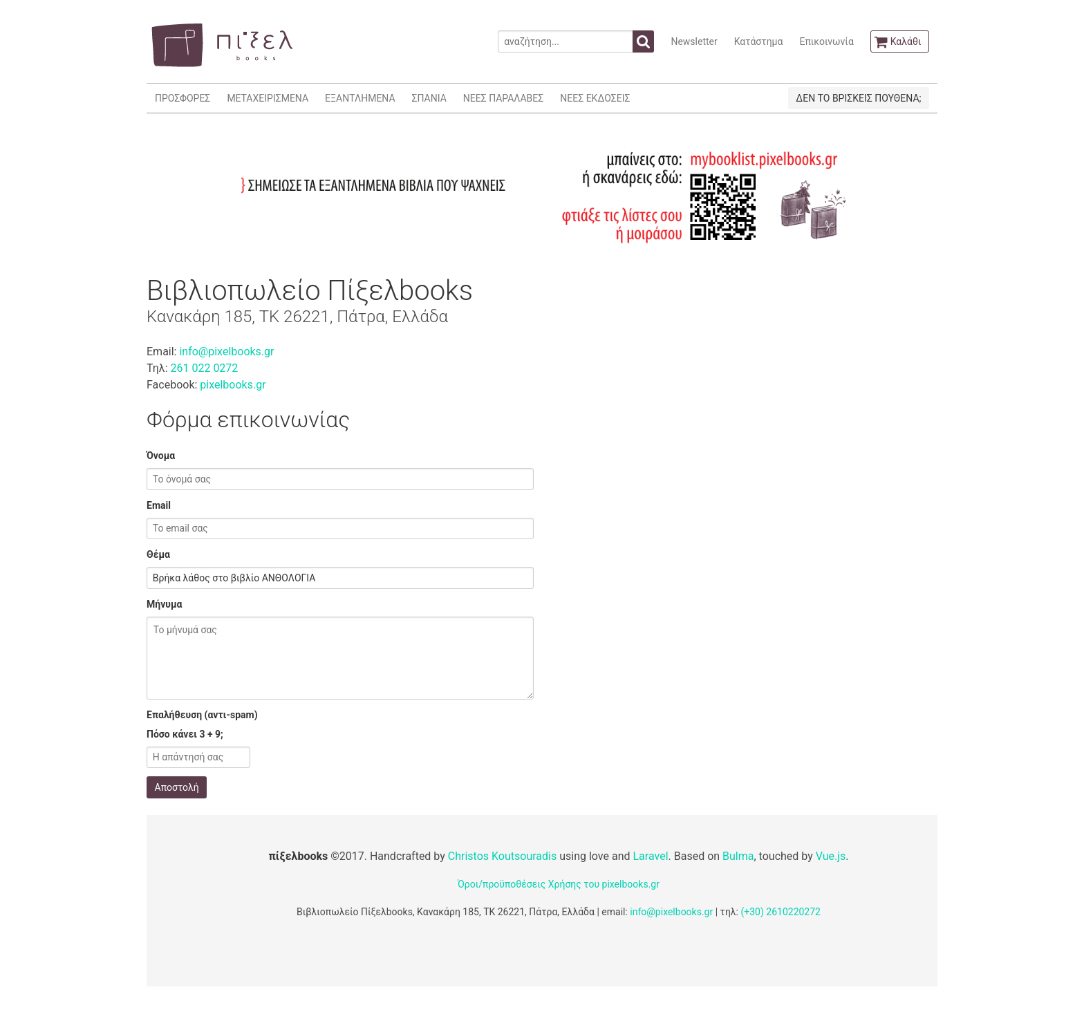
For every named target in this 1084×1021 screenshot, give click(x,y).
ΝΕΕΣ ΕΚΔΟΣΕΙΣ (595, 98)
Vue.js (831, 856)
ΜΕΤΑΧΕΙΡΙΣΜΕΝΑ (267, 98)
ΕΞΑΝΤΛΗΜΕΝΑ (360, 98)
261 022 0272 (204, 368)
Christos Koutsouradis (502, 856)
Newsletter (694, 41)
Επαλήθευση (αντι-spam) (202, 714)
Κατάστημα (758, 41)
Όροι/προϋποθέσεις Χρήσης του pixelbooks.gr (559, 884)
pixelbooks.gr (232, 384)
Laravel (650, 856)
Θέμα (158, 554)
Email (159, 505)
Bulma (738, 856)
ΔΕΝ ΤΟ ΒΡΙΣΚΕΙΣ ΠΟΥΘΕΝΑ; (858, 98)
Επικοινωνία (826, 41)
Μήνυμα (164, 604)
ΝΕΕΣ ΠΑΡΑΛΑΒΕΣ (503, 98)
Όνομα (161, 455)
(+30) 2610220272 (780, 911)
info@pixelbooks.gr (226, 351)
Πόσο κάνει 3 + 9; (185, 734)
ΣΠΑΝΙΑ (429, 98)
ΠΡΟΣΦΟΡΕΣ (182, 98)
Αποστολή (177, 787)
